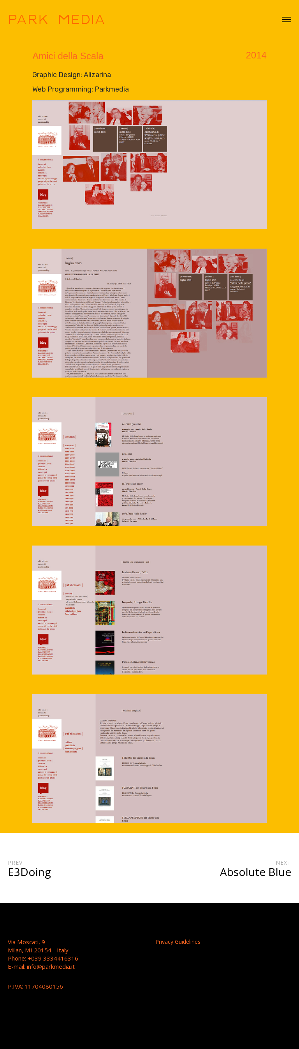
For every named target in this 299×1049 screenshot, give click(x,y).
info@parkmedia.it (51, 966)
